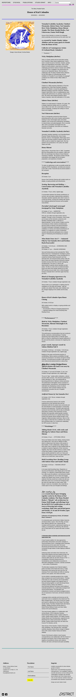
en (70, 4)
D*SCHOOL (16, 2)
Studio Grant (40, 2)
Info (49, 2)
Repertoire (6, 2)
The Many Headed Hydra (38, 8)
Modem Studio (63, 682)
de (73, 4)
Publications (28, 2)
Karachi (51, 638)
